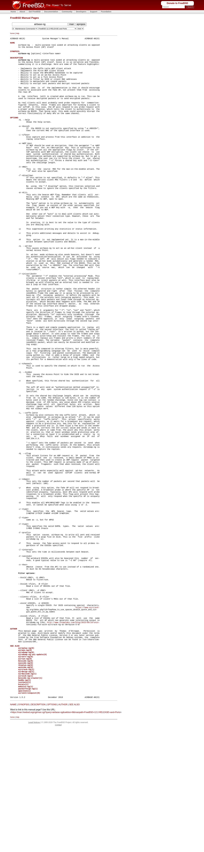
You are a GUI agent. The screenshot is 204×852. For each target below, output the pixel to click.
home (12, 33)
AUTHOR (62, 828)
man (71, 24)
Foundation (106, 12)
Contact (58, 849)
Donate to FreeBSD (177, 3)
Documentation (51, 12)
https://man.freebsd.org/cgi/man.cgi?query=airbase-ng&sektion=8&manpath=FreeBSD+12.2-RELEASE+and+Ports (65, 836)
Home (13, 12)
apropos (81, 24)
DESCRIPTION (38, 828)
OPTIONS (52, 828)
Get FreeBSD (35, 12)
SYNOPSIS (23, 828)
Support (93, 12)
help (17, 33)
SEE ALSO (74, 828)
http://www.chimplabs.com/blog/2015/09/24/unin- (73, 732)
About (22, 12)
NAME (13, 828)
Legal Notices (34, 846)
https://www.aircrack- (87, 714)
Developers (81, 12)
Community (67, 12)
